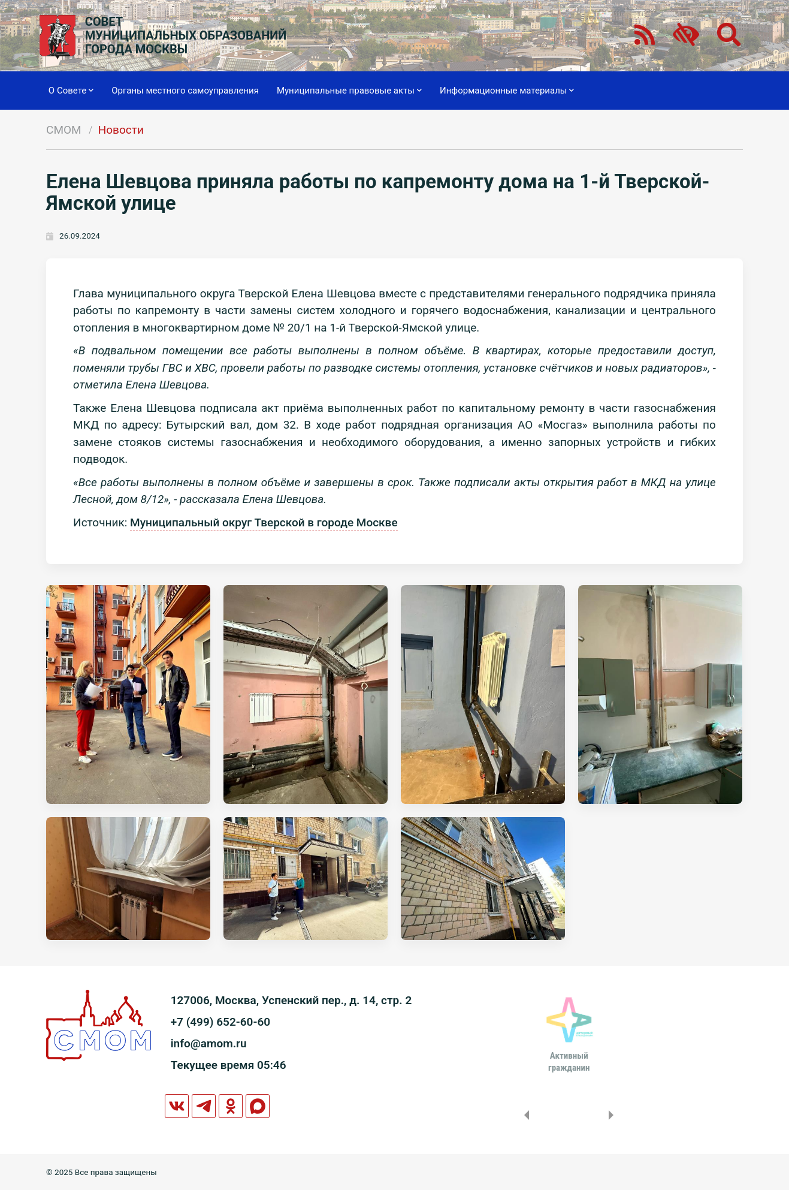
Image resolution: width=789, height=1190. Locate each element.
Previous (524, 1115)
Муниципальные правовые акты (349, 90)
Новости (121, 130)
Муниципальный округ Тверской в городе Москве (264, 522)
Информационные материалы (507, 90)
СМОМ (63, 130)
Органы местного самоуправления (185, 90)
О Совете (71, 90)
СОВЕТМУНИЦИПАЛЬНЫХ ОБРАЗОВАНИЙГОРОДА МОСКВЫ (186, 35)
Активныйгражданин (569, 1061)
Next (613, 1115)
